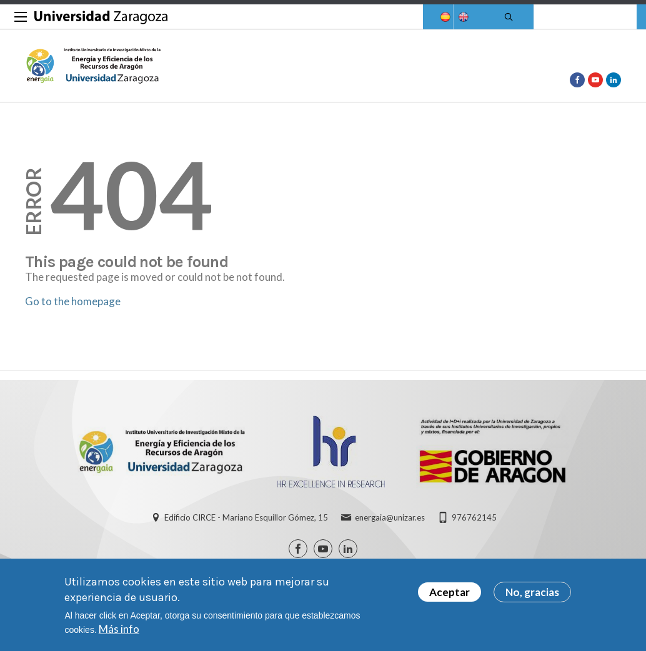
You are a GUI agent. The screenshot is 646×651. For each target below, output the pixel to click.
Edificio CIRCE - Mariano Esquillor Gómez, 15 (246, 517)
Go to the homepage (73, 301)
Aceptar (449, 592)
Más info (119, 629)
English (462, 17)
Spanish (444, 17)
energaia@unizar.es (390, 517)
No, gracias (532, 592)
